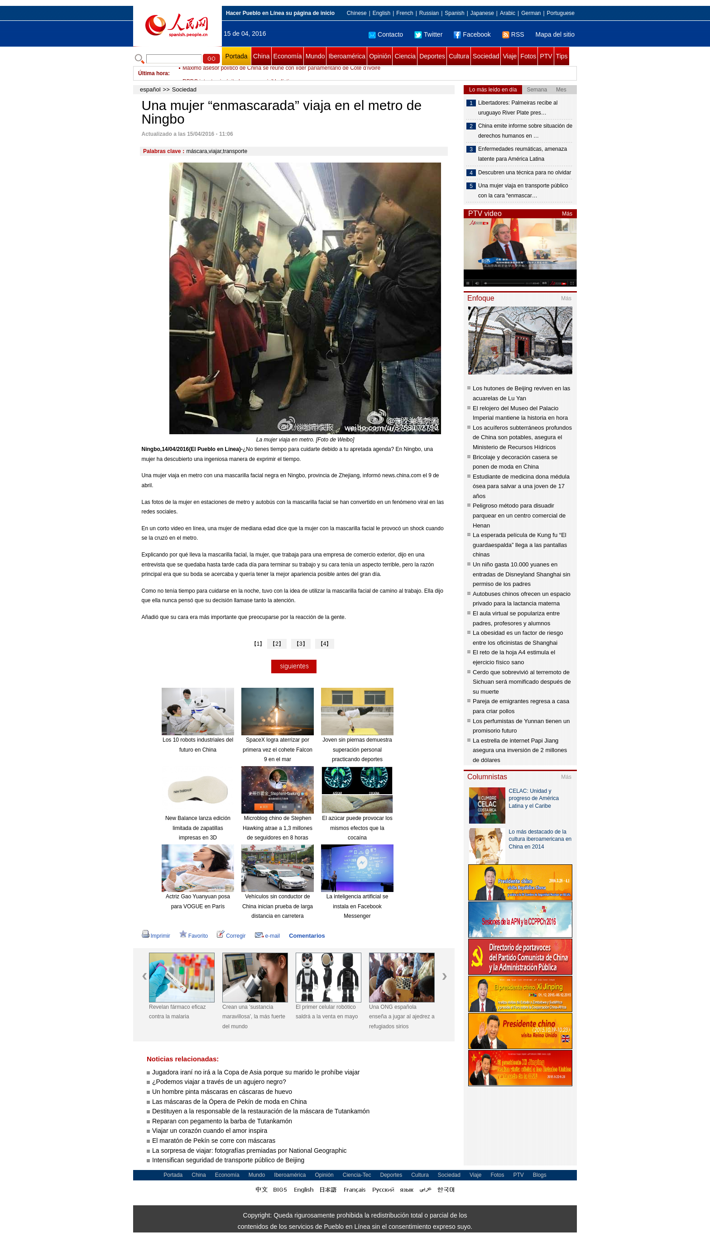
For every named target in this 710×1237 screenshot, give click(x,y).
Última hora (153, 73)
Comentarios (307, 935)
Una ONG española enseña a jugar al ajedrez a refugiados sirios (402, 1017)
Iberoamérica (346, 56)
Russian (429, 13)
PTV (546, 56)
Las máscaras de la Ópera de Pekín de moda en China (229, 1101)
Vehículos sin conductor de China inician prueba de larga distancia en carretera (277, 906)
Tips (562, 56)
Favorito (193, 936)
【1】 (258, 644)
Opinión (380, 56)
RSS (513, 34)
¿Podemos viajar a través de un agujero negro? (219, 1081)
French (404, 13)
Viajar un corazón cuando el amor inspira (209, 1130)
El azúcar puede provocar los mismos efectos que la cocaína (357, 828)
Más (567, 214)
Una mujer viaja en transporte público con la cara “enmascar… (523, 190)
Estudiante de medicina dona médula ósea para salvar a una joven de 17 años (521, 486)
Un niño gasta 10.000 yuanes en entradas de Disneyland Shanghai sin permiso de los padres (521, 574)
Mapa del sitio (555, 34)
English (381, 13)
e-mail (267, 936)
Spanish (454, 13)
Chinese (357, 13)
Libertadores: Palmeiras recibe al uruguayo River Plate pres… (517, 108)
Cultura (459, 56)
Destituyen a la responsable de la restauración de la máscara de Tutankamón (260, 1111)
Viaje (510, 56)
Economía (287, 56)
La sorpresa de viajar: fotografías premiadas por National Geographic (249, 1150)
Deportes (432, 56)
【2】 (277, 644)
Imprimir (156, 936)
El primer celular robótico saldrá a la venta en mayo (327, 1012)
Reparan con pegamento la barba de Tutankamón (222, 1121)
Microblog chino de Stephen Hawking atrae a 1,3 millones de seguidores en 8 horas (277, 828)
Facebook (472, 34)
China (261, 56)
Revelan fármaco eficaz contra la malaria (177, 1012)
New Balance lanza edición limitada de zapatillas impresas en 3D (197, 828)
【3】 (301, 644)
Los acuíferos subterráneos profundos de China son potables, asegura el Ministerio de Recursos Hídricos (522, 437)
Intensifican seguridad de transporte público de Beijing (228, 1160)
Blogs (540, 1175)
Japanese (482, 13)
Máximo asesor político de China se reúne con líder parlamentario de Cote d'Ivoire (281, 73)
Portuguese (561, 13)
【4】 (325, 644)
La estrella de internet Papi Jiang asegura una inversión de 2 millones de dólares (520, 750)
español (150, 89)
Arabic (507, 13)
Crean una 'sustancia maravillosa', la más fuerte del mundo (253, 1017)
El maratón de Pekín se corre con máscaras (213, 1140)
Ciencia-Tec (357, 1175)
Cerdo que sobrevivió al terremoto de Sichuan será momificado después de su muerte (522, 682)
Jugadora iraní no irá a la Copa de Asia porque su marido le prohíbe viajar (256, 1072)
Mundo (315, 56)
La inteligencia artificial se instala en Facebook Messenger (357, 906)
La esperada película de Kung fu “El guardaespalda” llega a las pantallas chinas (520, 545)
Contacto (386, 34)
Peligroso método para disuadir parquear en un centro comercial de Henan (519, 515)
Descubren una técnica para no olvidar (524, 172)
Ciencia (405, 56)
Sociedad (486, 56)
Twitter (428, 34)
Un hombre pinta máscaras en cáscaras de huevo (222, 1091)
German (531, 13)
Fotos (528, 56)
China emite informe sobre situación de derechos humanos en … (525, 131)
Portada (236, 56)
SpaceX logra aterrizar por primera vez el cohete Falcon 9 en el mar (277, 749)
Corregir (231, 936)
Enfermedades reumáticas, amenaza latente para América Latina (522, 154)
